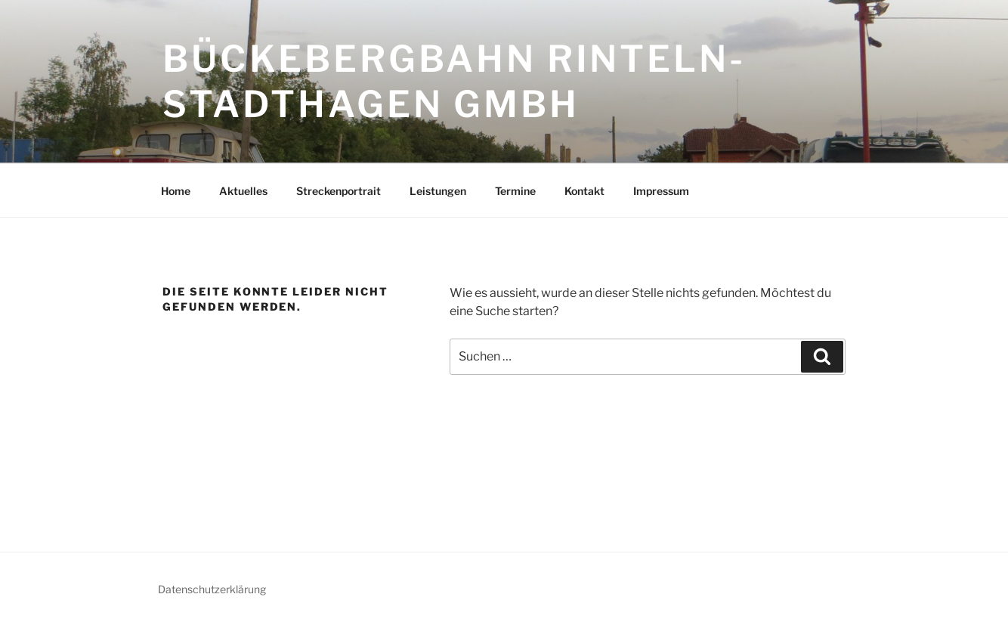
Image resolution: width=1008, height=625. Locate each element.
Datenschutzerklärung (212, 589)
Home (175, 190)
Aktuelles (243, 190)
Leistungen (438, 190)
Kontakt (584, 190)
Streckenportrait (338, 190)
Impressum (661, 190)
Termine (515, 190)
